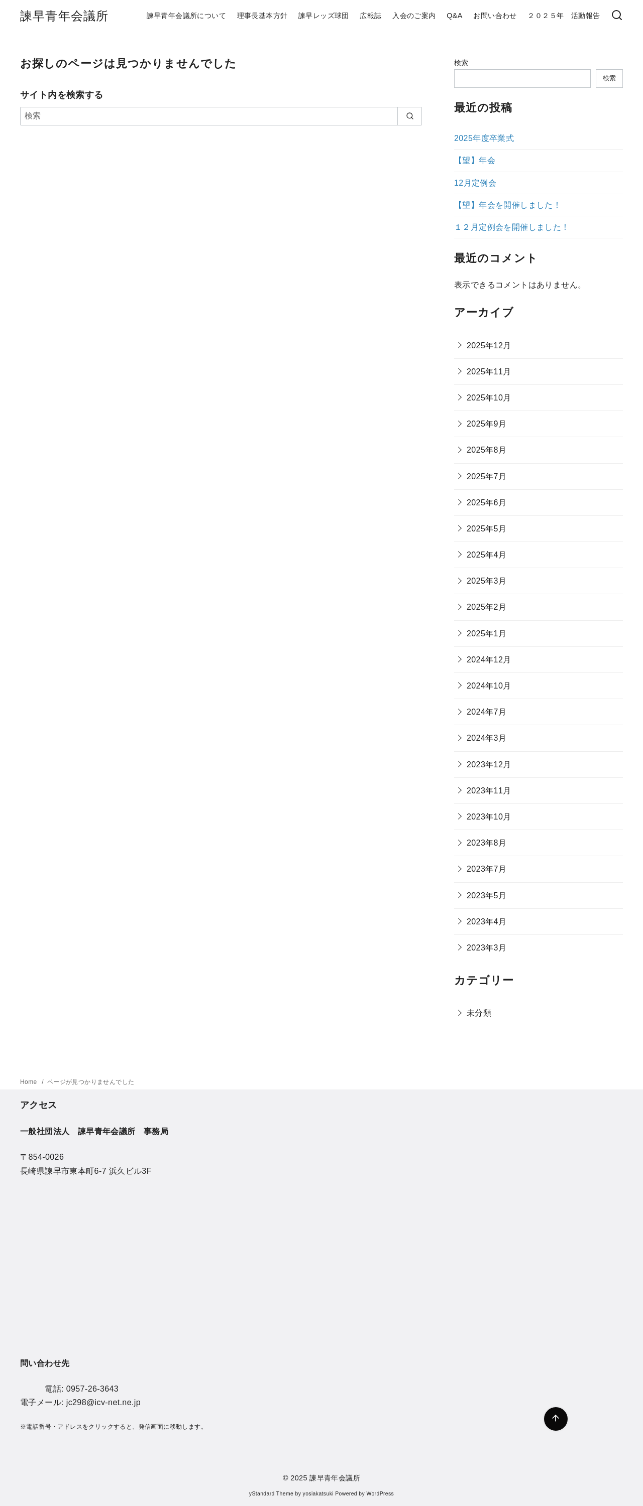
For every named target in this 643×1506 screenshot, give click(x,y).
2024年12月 (489, 659)
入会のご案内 (414, 16)
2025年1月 (486, 633)
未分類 (479, 1013)
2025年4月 (486, 555)
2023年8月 (486, 843)
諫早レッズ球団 (323, 16)
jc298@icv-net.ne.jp (103, 1402)
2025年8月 (486, 450)
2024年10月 (489, 685)
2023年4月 (486, 921)
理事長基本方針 (262, 16)
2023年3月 (486, 947)
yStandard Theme (271, 1493)
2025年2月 (486, 607)
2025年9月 (486, 424)
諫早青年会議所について (186, 16)
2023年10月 (489, 816)
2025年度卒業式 (484, 138)
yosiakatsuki (318, 1493)
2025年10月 (489, 397)
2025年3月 (486, 581)
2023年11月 (489, 790)
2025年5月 (486, 528)
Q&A (455, 16)
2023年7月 (486, 869)
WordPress (380, 1493)
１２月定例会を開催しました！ (512, 227)
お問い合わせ (494, 16)
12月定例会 (475, 183)
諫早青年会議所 (64, 16)
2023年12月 (489, 764)
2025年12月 (489, 345)
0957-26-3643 (92, 1389)
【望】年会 (474, 160)
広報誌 (370, 16)
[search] (409, 116)
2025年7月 (486, 476)
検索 (461, 63)
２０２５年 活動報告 (563, 16)
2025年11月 (489, 371)
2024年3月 (486, 738)
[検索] (221, 116)
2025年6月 (486, 502)
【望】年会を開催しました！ (507, 205)
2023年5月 (486, 895)
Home (29, 1081)
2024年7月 (486, 712)
